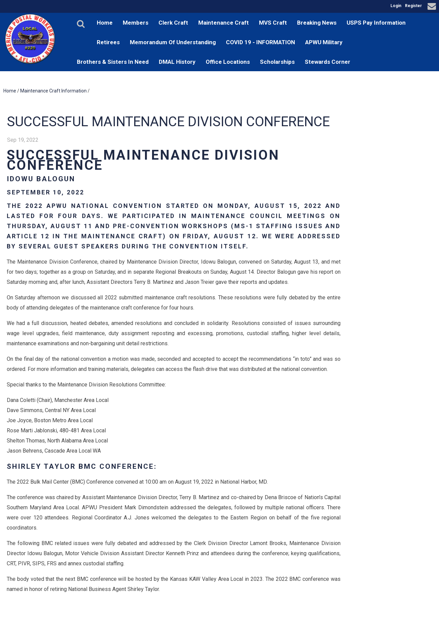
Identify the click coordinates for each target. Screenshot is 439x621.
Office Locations (228, 61)
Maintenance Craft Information (53, 90)
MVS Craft (273, 22)
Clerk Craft (173, 22)
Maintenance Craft (223, 22)
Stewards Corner (327, 61)
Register (413, 5)
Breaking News (316, 22)
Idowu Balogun (41, 179)
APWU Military (324, 42)
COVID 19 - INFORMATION (260, 42)
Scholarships (277, 61)
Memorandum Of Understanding (173, 42)
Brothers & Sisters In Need (113, 61)
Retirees (108, 42)
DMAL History (177, 61)
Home (105, 22)
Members (135, 22)
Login (395, 5)
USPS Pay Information (376, 22)
